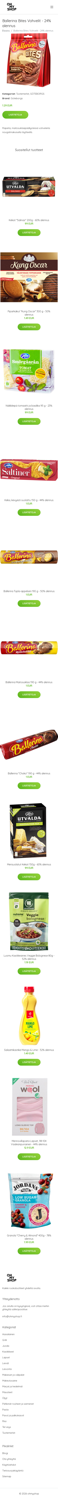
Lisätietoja (15, 114)
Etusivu (6, 30)
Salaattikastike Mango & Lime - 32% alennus (29, 1050)
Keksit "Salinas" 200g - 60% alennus (29, 220)
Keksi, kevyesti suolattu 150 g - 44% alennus (29, 500)
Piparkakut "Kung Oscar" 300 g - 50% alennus (29, 313)
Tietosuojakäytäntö (13, 1470)
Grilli (4, 1340)
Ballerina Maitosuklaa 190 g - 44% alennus (29, 682)
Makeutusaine (9, 1380)
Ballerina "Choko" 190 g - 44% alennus (29, 773)
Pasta (5, 1409)
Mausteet (7, 1392)
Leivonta (7, 1369)
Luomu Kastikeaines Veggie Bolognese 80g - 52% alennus (29, 957)
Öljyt (4, 1398)
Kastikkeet (8, 1351)
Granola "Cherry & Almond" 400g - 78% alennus (29, 1237)
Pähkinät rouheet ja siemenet (18, 1403)
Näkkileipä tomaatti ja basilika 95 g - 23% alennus (29, 407)
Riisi (4, 1421)
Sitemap (6, 1476)
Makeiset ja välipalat (13, 1374)
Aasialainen (8, 1334)
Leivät (5, 1363)
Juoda (5, 1345)
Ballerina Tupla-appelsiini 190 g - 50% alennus (29, 591)
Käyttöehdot (9, 1464)
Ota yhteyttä (9, 1458)
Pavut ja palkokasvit (13, 1415)
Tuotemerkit (22, 93)
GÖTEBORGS (37, 93)
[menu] (52, 7)
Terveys (6, 1427)
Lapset (6, 1357)
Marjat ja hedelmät (12, 1386)
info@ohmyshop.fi (12, 1316)
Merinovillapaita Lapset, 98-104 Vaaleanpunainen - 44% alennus (29, 1142)
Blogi (5, 1453)
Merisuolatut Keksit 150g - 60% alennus (29, 864)
